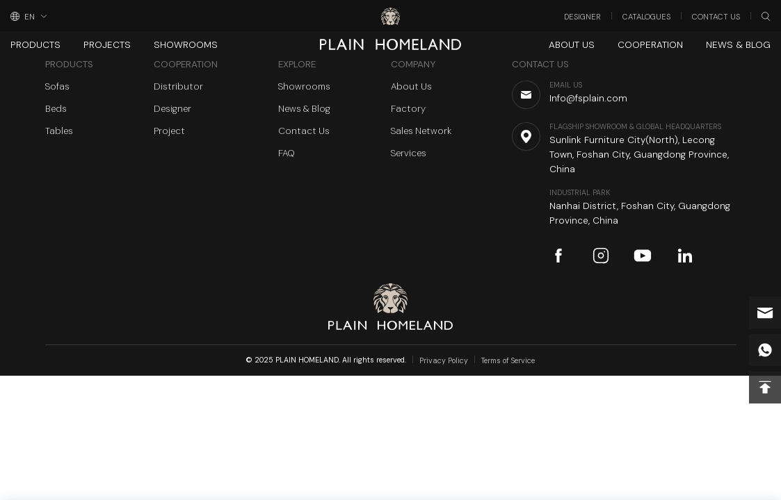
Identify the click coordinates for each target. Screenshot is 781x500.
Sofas (57, 86)
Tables (59, 131)
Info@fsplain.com (765, 312)
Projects (107, 45)
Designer (582, 17)
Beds (56, 109)
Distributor (178, 86)
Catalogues (646, 17)
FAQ (286, 153)
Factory (408, 109)
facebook (558, 256)
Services (408, 153)
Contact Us (716, 17)
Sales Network (421, 131)
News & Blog (738, 45)
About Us (572, 45)
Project (169, 131)
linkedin (685, 256)
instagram (601, 256)
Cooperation (650, 45)
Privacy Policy (443, 360)
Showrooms (186, 45)
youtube (643, 256)
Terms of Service (508, 360)
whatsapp (765, 350)
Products (35, 45)
